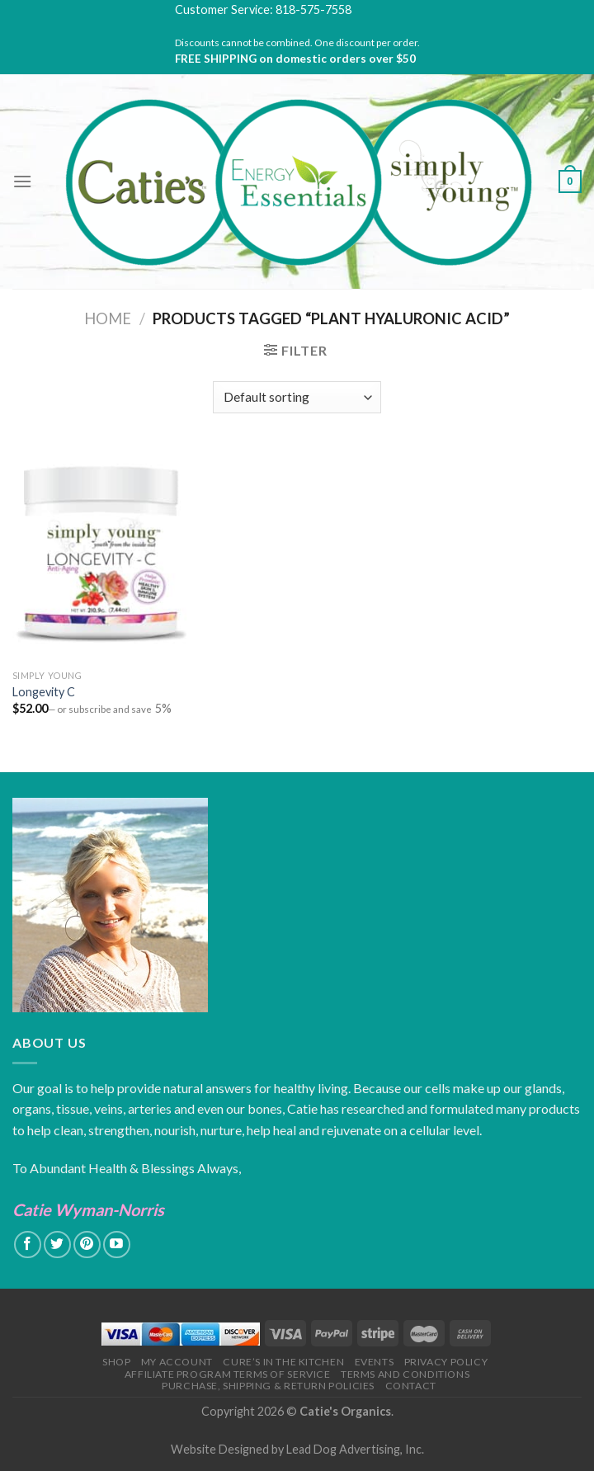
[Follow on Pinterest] (87, 1244)
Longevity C (43, 692)
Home (107, 318)
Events (374, 1361)
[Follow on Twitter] (57, 1244)
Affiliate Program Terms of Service (228, 1374)
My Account (177, 1361)
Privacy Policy (446, 1361)
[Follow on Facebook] (27, 1244)
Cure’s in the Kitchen (283, 1361)
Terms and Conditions (405, 1374)
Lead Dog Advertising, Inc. (355, 1449)
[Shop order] (296, 397)
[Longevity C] (101, 553)
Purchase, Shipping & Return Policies (268, 1385)
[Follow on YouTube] (116, 1244)
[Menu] (22, 181)
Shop (116, 1361)
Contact (410, 1385)
